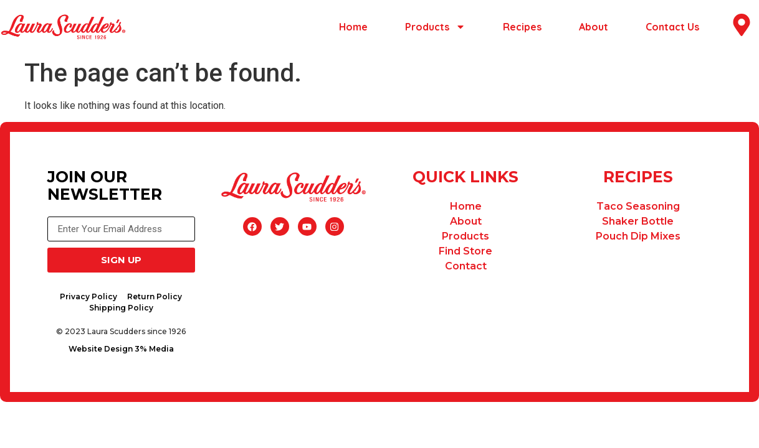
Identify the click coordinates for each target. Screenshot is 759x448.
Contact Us (672, 27)
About (593, 27)
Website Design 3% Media (123, 351)
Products (435, 27)
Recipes (522, 27)
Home (353, 27)
